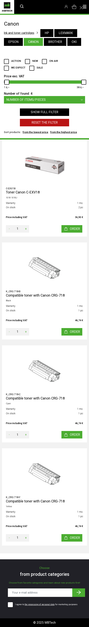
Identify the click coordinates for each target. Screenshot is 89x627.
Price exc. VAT (14, 76)
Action (16, 60)
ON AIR (53, 60)
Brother (55, 42)
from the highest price (63, 132)
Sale (40, 67)
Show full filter (44, 112)
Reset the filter (45, 122)
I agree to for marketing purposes (46, 604)
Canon (33, 42)
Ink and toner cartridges (19, 32)
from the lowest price (35, 132)
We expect (18, 67)
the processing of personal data (40, 604)
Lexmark (66, 33)
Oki (74, 42)
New (35, 60)
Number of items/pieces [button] (45, 100)
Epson (13, 42)
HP (47, 33)
